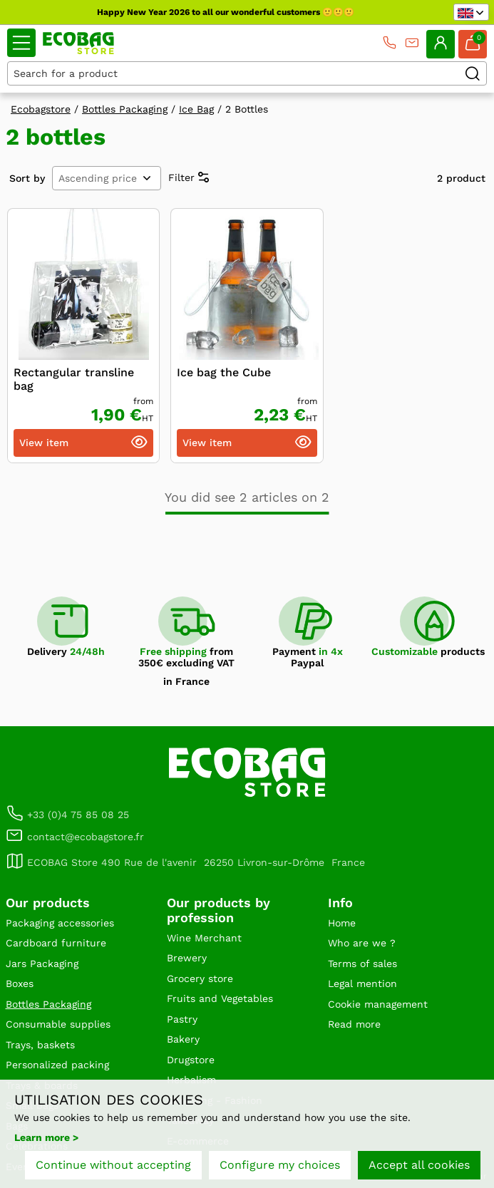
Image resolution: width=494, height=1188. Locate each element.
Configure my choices (280, 1165)
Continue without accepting (113, 1165)
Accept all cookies (419, 1165)
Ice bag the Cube (224, 372)
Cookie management (378, 1004)
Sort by (27, 178)
